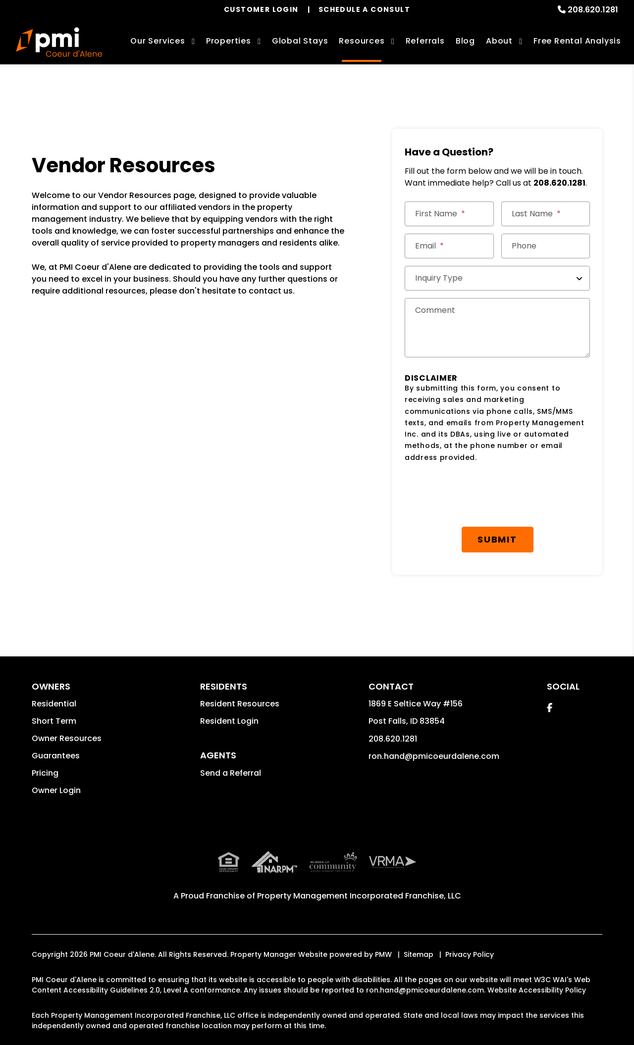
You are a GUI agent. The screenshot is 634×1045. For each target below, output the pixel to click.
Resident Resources (239, 703)
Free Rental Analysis (577, 41)
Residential (54, 703)
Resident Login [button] (229, 721)
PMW (383, 954)
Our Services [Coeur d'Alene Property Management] (157, 41)
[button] (549, 707)
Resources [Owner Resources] (361, 41)
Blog (465, 41)
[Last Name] (545, 213)
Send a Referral (230, 773)
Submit (497, 539)
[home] (59, 42)
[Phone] (545, 246)
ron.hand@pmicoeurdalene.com (434, 756)
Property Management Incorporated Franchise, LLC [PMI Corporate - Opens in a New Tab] (359, 895)
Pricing (45, 773)
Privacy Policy (469, 954)
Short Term (54, 721)
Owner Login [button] (56, 790)
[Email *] (449, 246)
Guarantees (56, 755)
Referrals (425, 41)
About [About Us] (499, 41)
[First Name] (449, 213)
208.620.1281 (593, 9)
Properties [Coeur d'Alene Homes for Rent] (228, 41)
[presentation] (480, 495)
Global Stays (300, 41)
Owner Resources (67, 738)
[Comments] (497, 327)
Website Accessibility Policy (536, 990)
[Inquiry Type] (497, 278)
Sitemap (418, 954)
